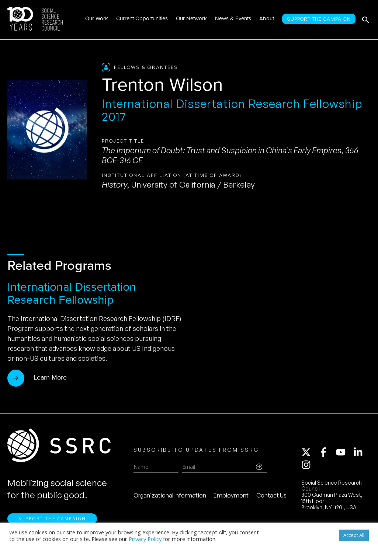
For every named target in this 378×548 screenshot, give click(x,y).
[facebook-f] (327, 452)
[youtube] (344, 452)
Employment (231, 495)
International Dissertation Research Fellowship (71, 293)
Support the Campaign (52, 519)
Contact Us (271, 495)
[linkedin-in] (361, 452)
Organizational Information (169, 495)
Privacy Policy (145, 538)
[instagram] (307, 465)
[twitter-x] (309, 452)
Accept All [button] (353, 535)
